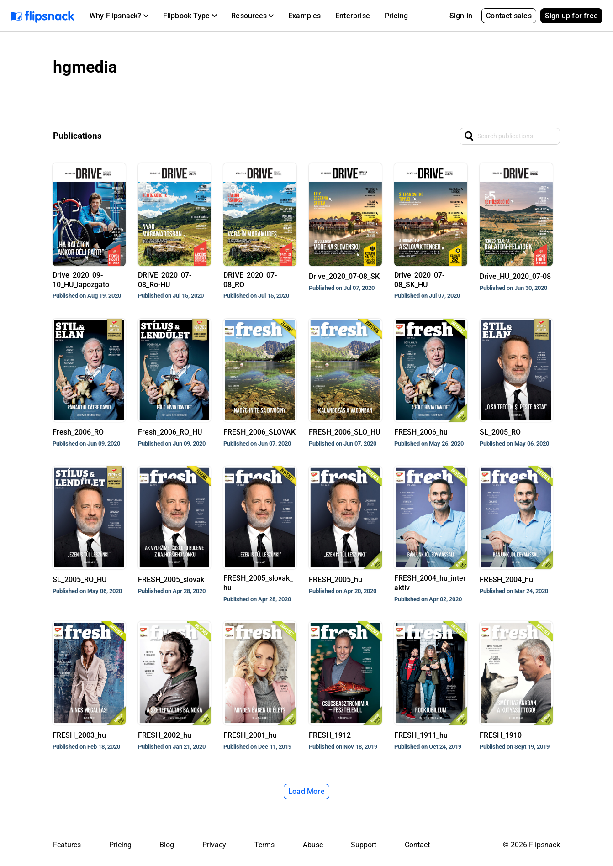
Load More (306, 791)
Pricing (396, 15)
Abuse (313, 844)
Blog (166, 844)
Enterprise (352, 15)
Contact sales (509, 15)
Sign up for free (571, 15)
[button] (119, 16)
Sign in (460, 15)
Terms (264, 844)
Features (67, 844)
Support (363, 844)
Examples (304, 15)
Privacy (214, 844)
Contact (417, 844)
